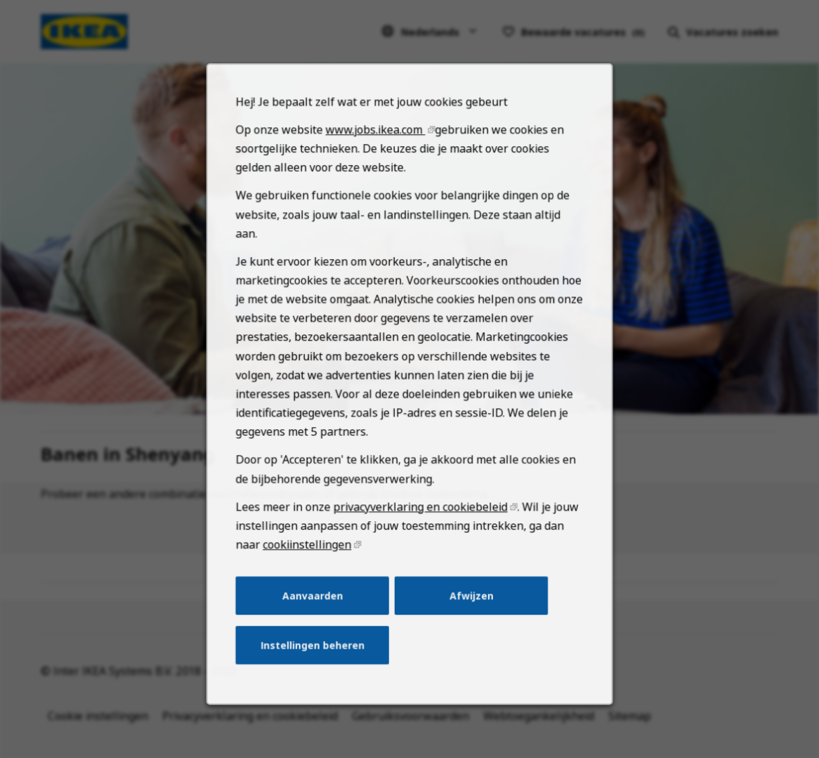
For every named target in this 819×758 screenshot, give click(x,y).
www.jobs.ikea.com (376, 170)
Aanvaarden (317, 614)
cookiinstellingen (312, 566)
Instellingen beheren (316, 662)
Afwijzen (468, 614)
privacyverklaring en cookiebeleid (419, 530)
